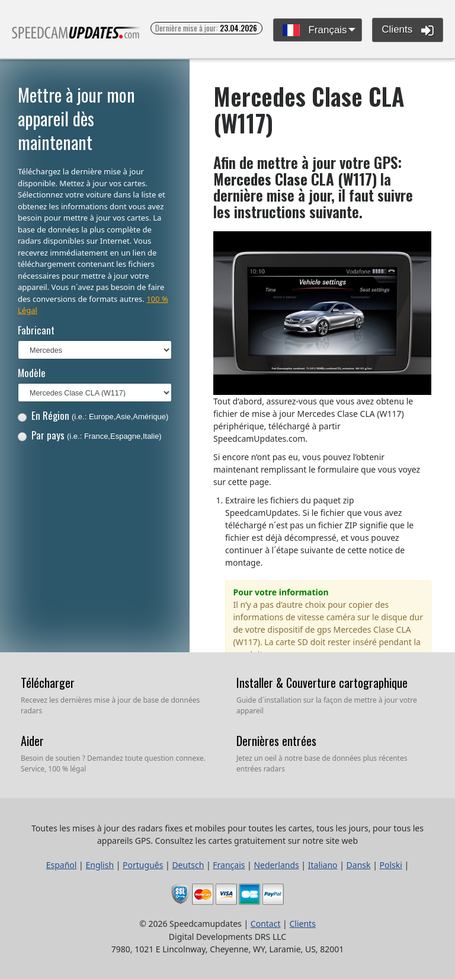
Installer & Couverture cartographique (322, 682)
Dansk (359, 864)
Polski (391, 864)
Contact (266, 923)
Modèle (32, 372)
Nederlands (276, 864)
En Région (93, 415)
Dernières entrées (276, 741)
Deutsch (188, 864)
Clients (408, 30)
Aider (32, 741)
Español (61, 864)
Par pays (90, 435)
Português (143, 864)
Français (315, 30)
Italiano (323, 864)
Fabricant (36, 330)
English (99, 864)
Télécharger (48, 682)
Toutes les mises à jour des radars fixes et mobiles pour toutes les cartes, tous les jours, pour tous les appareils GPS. (76, 38)
